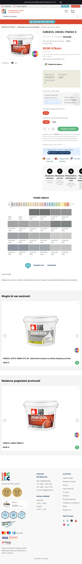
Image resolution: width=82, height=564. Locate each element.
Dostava (66, 496)
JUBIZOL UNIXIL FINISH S (13, 443)
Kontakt (77, 159)
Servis (65, 506)
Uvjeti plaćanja (49, 160)
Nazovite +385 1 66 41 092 (43, 22)
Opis (28, 265)
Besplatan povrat (59, 177)
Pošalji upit (75, 6)
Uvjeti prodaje (68, 478)
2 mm (54, 122)
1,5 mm (46, 122)
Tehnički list (38, 265)
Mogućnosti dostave (64, 160)
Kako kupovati (68, 489)
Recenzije (67, 37)
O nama (66, 492)
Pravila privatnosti (69, 499)
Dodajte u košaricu (68, 129)
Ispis (14, 63)
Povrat (65, 485)
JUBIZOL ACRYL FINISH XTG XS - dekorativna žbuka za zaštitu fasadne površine (37, 358)
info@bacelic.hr (47, 490)
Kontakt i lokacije (69, 481)
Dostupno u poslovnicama (60, 153)
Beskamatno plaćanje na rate (71, 178)
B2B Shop (65, 6)
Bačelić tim (67, 510)
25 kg (46, 113)
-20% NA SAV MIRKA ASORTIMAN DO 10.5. (40, 2)
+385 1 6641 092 (46, 484)
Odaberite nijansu (55, 64)
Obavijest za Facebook (71, 503)
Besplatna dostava (49, 177)
